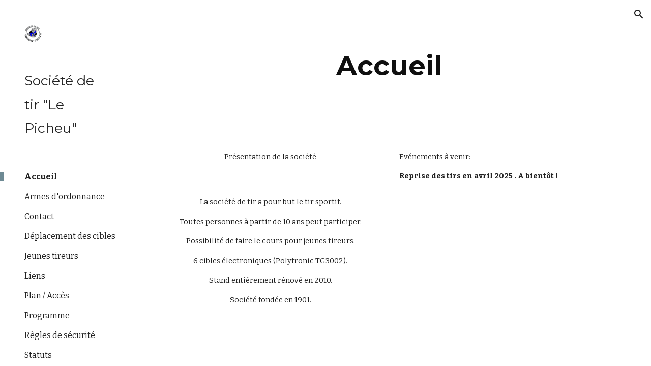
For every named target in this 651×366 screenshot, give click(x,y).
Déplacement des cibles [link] (69, 236)
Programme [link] (47, 315)
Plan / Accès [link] (46, 295)
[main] (389, 66)
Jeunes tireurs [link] (51, 256)
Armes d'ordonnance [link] (64, 196)
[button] (639, 14)
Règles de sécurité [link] (59, 335)
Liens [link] (34, 276)
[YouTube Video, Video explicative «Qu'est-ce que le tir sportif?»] (508, 252)
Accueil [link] (40, 176)
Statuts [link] (38, 355)
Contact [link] (39, 216)
